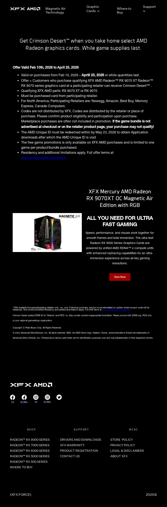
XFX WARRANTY (72, 445)
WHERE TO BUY (21, 467)
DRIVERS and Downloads (80, 439)
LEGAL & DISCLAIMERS (127, 450)
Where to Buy (124, 10)
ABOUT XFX (119, 456)
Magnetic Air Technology (55, 10)
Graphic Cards (92, 8)
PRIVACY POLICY (122, 445)
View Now (120, 277)
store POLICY (121, 439)
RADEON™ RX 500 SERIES (29, 461)
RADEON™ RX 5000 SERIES (29, 456)
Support (149, 6)
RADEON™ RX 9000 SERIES (30, 439)
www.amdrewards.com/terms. (43, 157)
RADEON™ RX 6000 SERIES (30, 450)
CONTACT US (70, 456)
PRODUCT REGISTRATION (79, 450)
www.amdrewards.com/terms (116, 309)
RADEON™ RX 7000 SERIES (29, 445)
